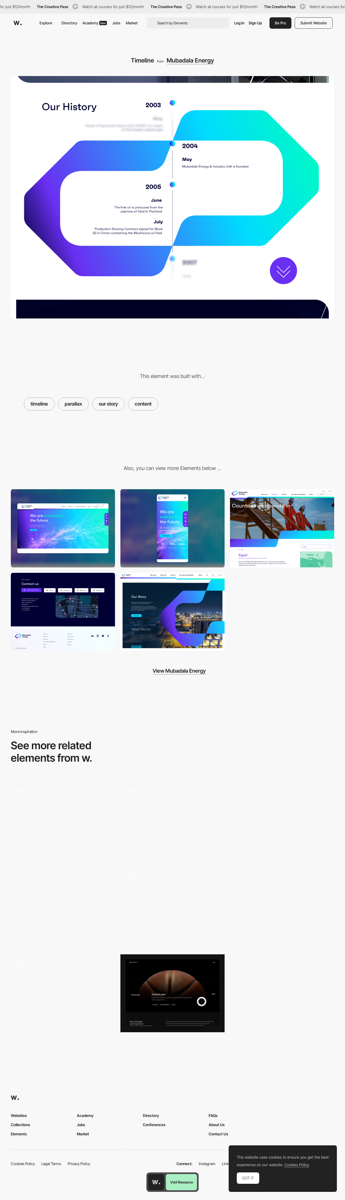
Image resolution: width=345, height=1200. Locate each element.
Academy (95, 23)
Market (132, 23)
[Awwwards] (18, 23)
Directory (69, 23)
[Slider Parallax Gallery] (172, 907)
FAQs (213, 1115)
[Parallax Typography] (172, 612)
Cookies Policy (23, 1163)
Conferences (154, 1124)
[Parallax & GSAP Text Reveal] (282, 821)
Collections (20, 1124)
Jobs (116, 23)
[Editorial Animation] (63, 993)
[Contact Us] (63, 612)
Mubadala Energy (190, 60)
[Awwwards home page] (156, 1182)
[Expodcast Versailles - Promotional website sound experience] (282, 905)
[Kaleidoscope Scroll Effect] (172, 821)
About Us (217, 1124)
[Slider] (63, 821)
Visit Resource (181, 1182)
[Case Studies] (172, 993)
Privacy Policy (79, 1163)
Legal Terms (51, 1163)
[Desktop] (63, 528)
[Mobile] (172, 528)
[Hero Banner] (282, 528)
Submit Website (313, 23)
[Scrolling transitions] (63, 907)
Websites (19, 1115)
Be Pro (280, 23)
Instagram (207, 1163)
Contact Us (218, 1134)
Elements (19, 1134)
